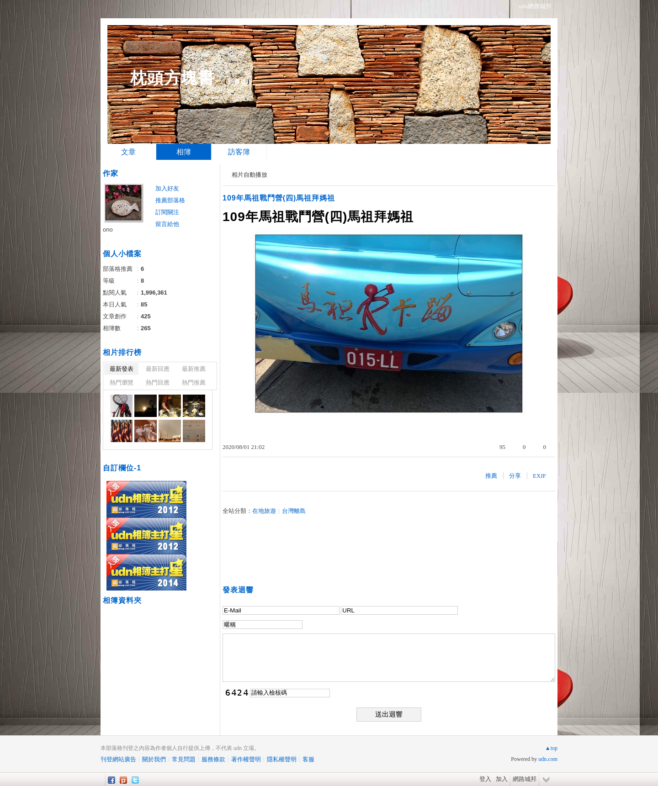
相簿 (183, 152)
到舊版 (237, 81)
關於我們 (154, 759)
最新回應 (158, 368)
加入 (502, 778)
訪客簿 (239, 152)
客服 (308, 759)
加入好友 (167, 188)
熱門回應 (158, 382)
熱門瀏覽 (121, 382)
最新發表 (121, 368)
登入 (485, 778)
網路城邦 (524, 778)
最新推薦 (194, 368)
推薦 (491, 475)
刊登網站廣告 (118, 759)
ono (108, 229)
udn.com (547, 759)
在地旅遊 (264, 510)
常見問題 (184, 759)
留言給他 (167, 224)
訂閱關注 (167, 212)
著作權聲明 (246, 759)
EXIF (539, 475)
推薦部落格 (170, 200)
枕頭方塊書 (172, 78)
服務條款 (213, 759)
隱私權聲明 (282, 759)
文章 (128, 152)
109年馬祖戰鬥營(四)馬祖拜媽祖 (279, 198)
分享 (515, 475)
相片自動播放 (249, 174)
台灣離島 (294, 510)
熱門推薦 (194, 382)
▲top (551, 748)
